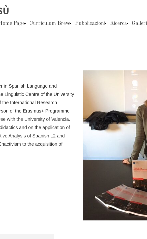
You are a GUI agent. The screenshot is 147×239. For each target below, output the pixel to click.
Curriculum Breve (49, 23)
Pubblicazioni (90, 23)
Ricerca (118, 23)
